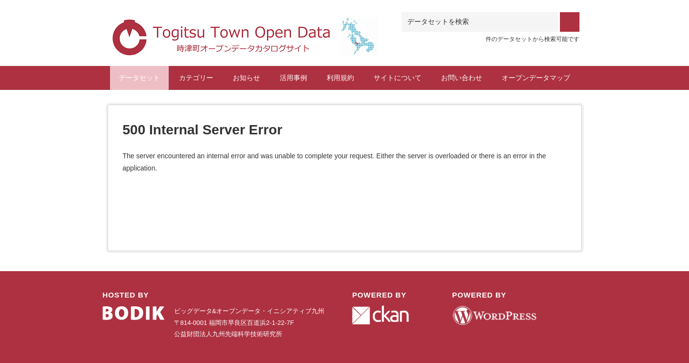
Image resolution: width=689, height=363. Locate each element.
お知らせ (246, 78)
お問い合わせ (461, 78)
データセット (139, 78)
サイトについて (398, 78)
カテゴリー (196, 78)
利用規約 (340, 78)
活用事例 (293, 78)
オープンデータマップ (536, 78)
